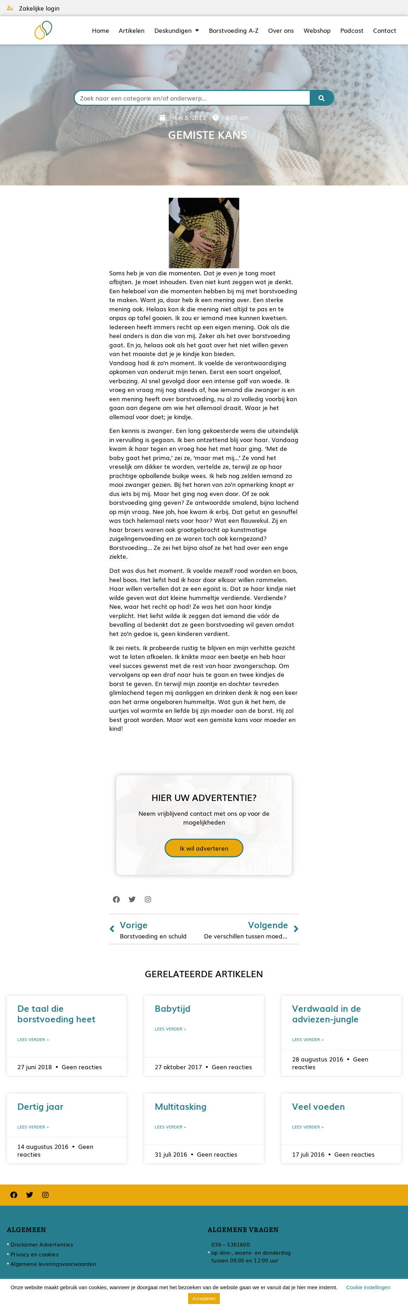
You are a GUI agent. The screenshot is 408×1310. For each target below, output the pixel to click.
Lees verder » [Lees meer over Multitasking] (170, 1127)
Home (100, 30)
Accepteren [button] (204, 1298)
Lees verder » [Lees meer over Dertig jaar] (33, 1127)
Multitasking (180, 1106)
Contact (384, 30)
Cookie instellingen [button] (368, 1287)
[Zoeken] (322, 98)
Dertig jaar (40, 1106)
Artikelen (131, 30)
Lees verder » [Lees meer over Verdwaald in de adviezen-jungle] (308, 1039)
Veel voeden (318, 1106)
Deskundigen (176, 30)
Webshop (317, 30)
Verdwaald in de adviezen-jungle (326, 1013)
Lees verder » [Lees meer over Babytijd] (170, 1029)
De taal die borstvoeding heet (56, 1013)
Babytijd (172, 1008)
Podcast (352, 30)
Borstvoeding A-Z (234, 30)
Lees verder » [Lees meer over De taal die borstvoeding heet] (33, 1039)
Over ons (281, 30)
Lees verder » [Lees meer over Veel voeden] (308, 1127)
